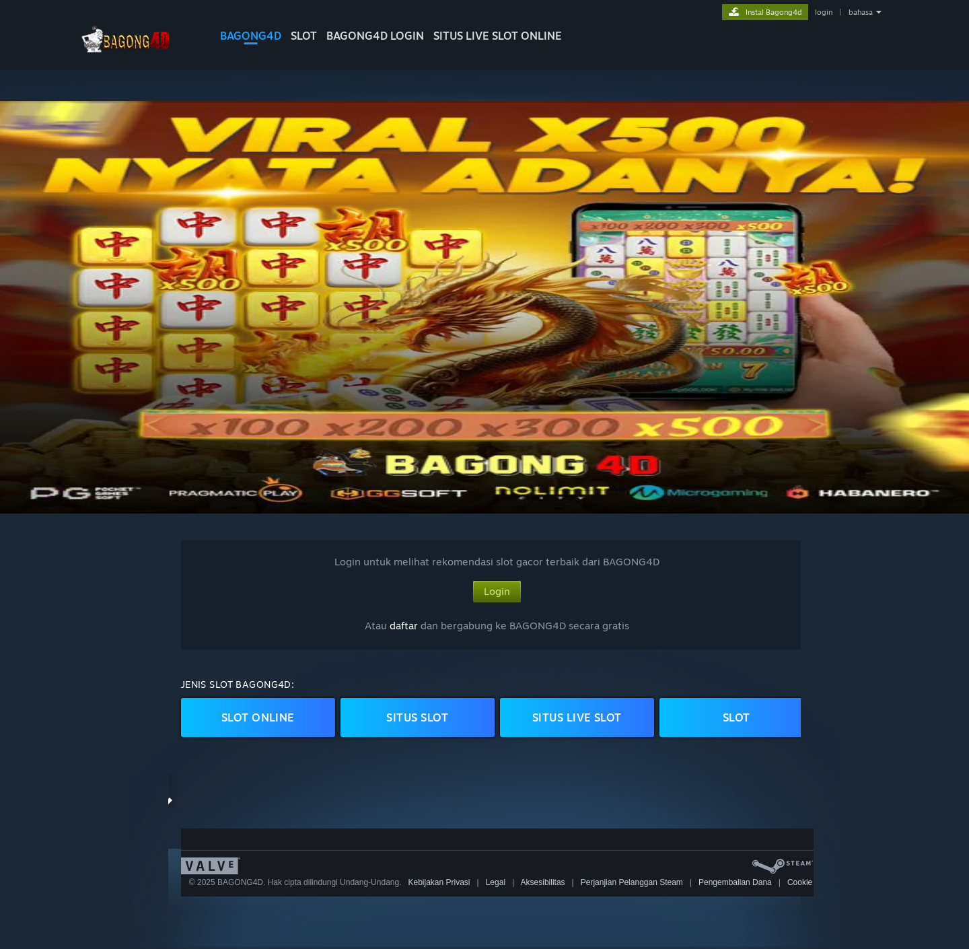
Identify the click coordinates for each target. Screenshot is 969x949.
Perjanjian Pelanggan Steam (632, 882)
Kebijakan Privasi (439, 882)
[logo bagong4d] (138, 57)
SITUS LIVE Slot (577, 717)
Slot (736, 717)
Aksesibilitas (543, 882)
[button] (484, 307)
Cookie (799, 882)
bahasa (861, 12)
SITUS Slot (417, 717)
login (823, 12)
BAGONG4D (250, 35)
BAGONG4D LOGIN (375, 35)
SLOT (304, 35)
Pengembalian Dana (735, 882)
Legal (495, 882)
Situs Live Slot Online (497, 35)
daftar (404, 625)
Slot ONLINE (258, 717)
